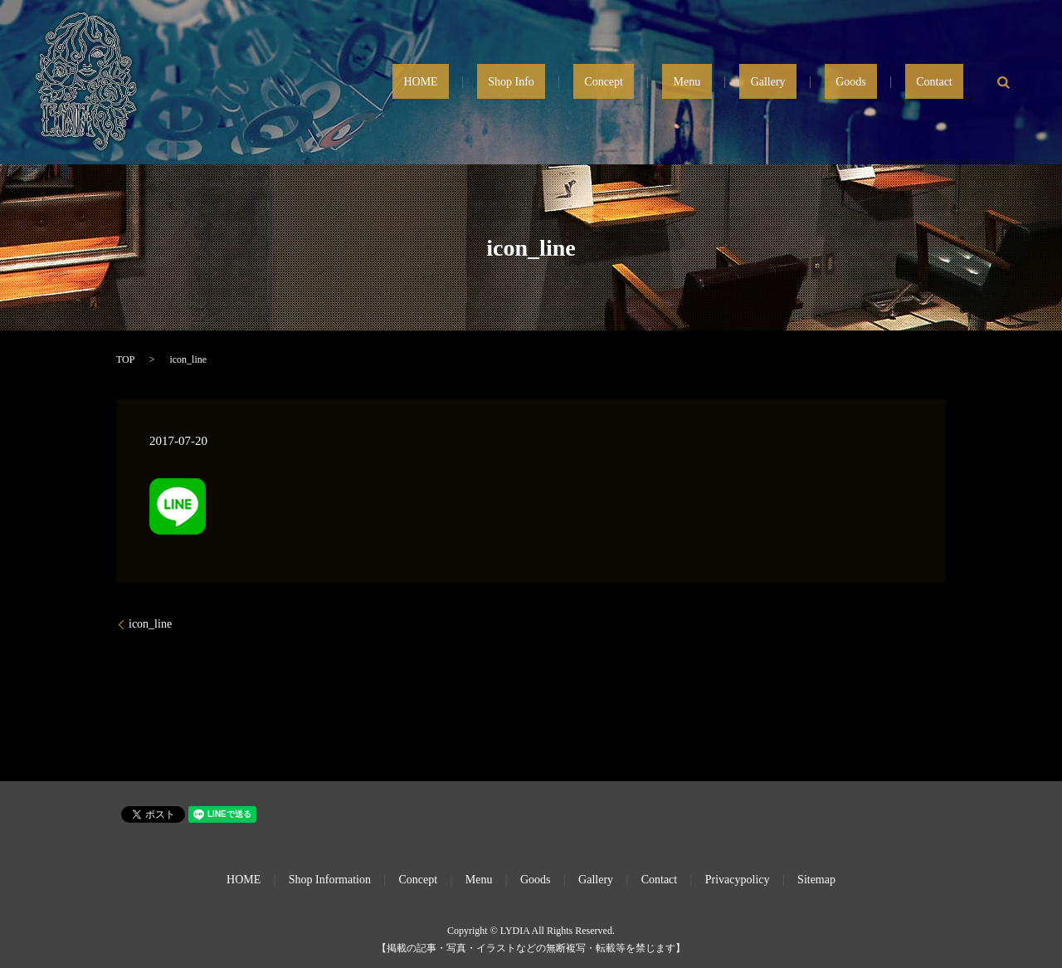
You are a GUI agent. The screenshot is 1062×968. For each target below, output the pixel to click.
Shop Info (634, 82)
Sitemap (816, 879)
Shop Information (330, 879)
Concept (703, 82)
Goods (884, 82)
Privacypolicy (737, 879)
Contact (946, 82)
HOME (565, 82)
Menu (765, 82)
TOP (125, 359)
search (1003, 82)
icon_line (150, 624)
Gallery (823, 82)
